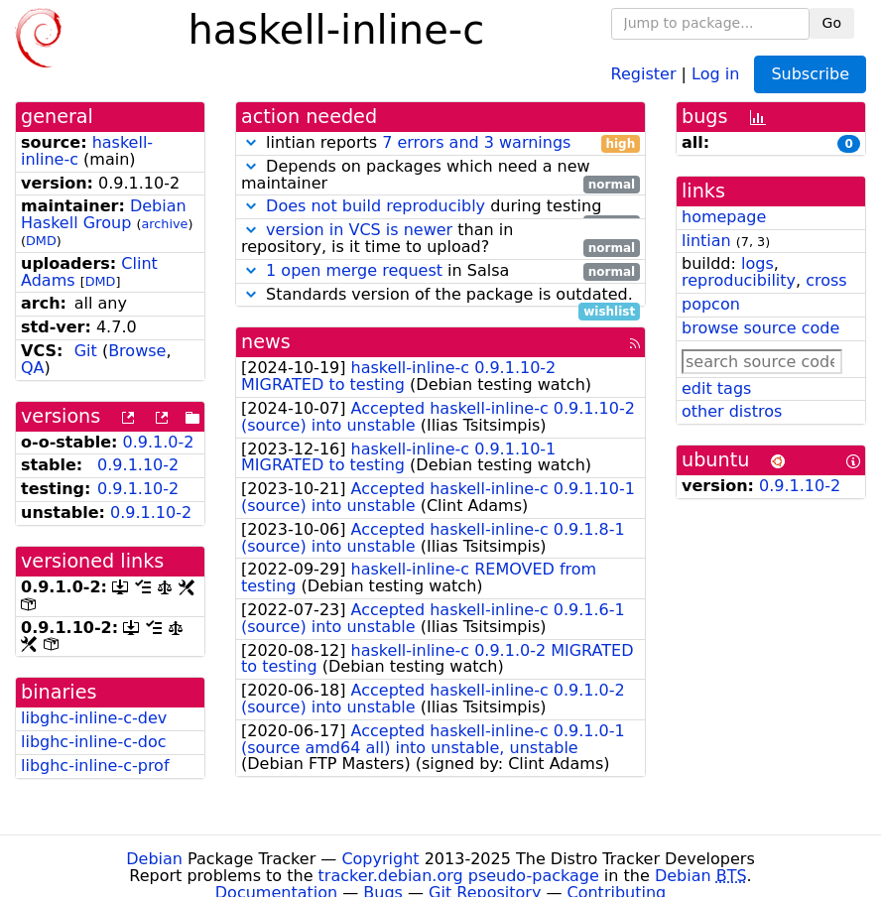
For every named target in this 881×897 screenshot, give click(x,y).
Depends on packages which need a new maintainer (440, 175)
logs (757, 263)
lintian (706, 240)
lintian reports (440, 143)
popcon (711, 304)
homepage (724, 216)
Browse (137, 350)
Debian (154, 858)
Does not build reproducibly (375, 205)
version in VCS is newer (359, 229)
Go (831, 23)
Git (85, 350)
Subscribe (810, 73)
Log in (715, 73)
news (266, 341)
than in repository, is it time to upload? (440, 239)
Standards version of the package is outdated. (440, 295)
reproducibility (739, 280)
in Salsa (440, 271)
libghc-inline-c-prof (95, 765)
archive (165, 223)
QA (33, 367)
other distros (732, 411)
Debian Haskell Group (104, 214)
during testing (440, 206)
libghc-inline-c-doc (93, 741)
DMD (41, 240)
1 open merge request (354, 270)
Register (644, 73)
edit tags (716, 388)
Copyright (380, 858)
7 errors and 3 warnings (476, 142)
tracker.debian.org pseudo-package (458, 875)
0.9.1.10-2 (138, 464)
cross (826, 280)
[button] (251, 142)
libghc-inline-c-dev (94, 717)
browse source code (760, 328)
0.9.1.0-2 (158, 442)
